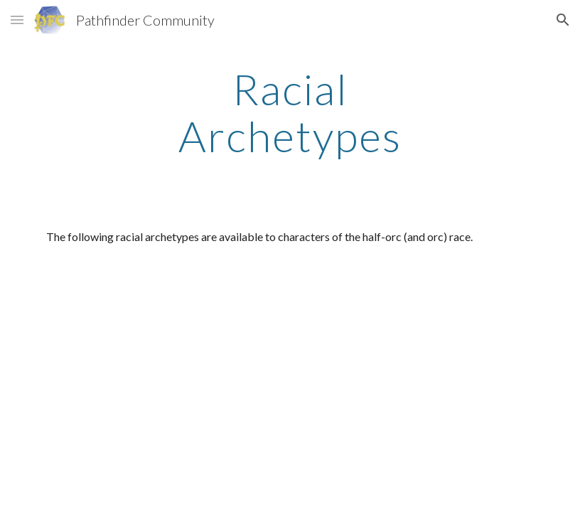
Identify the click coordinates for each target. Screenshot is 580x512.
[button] (17, 19)
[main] (290, 112)
